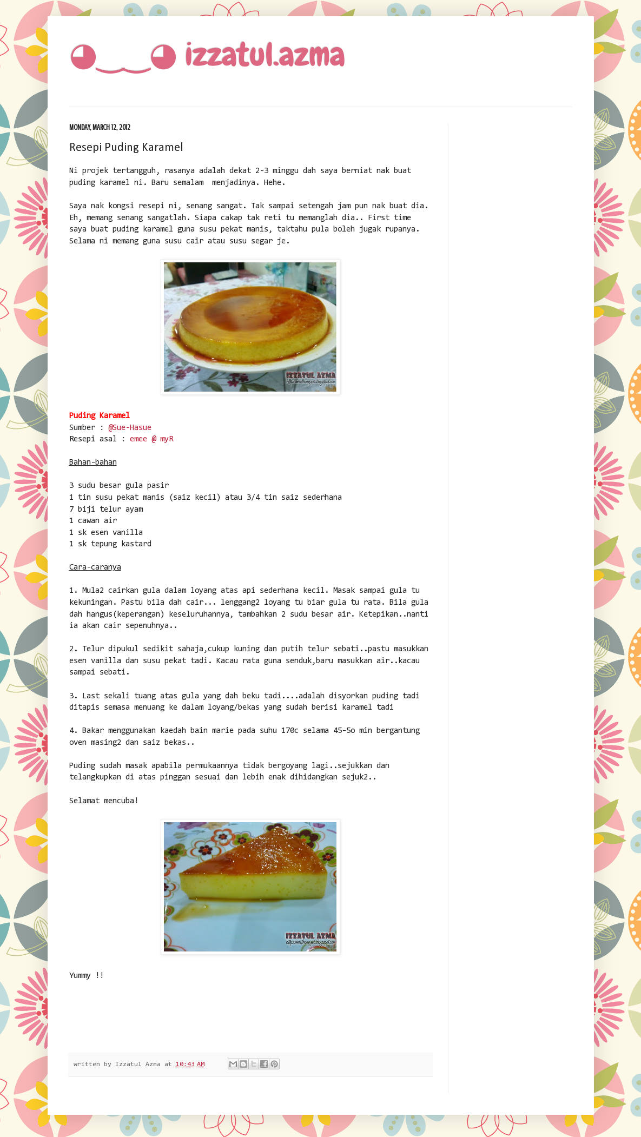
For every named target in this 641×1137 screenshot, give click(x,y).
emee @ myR (151, 439)
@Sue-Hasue (129, 428)
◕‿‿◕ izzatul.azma (207, 54)
